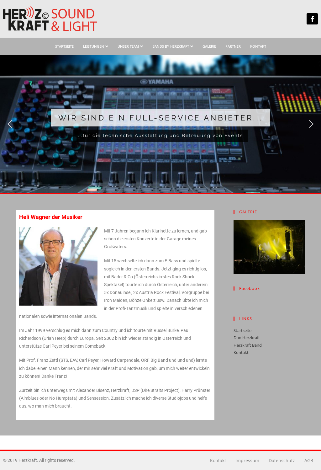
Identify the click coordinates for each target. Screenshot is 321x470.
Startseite (242, 330)
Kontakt (241, 352)
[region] (160, 124)
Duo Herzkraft (247, 337)
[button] (10, 124)
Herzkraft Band (248, 345)
